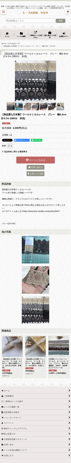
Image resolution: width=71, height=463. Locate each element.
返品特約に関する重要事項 (14, 152)
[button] (3, 12)
